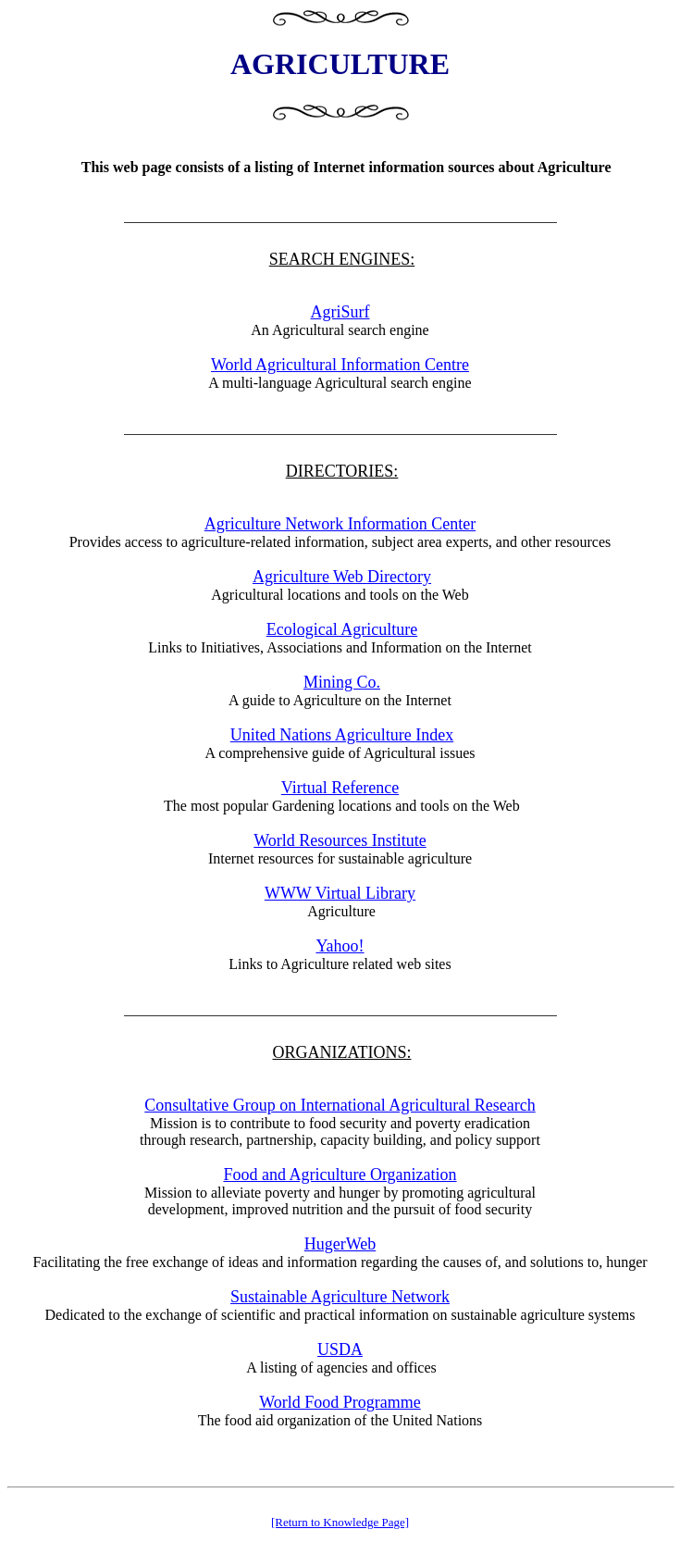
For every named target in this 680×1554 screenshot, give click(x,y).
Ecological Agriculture (341, 629)
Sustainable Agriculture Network (340, 1296)
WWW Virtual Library (340, 893)
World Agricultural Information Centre (340, 364)
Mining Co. (341, 682)
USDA (340, 1349)
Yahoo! (339, 946)
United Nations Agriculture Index (341, 735)
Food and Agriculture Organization (339, 1174)
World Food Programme (340, 1402)
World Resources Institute (340, 840)
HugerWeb (340, 1244)
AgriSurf (340, 312)
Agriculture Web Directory (342, 576)
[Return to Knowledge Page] (340, 1522)
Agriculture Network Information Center (340, 524)
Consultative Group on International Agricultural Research (339, 1105)
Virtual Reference (340, 787)
